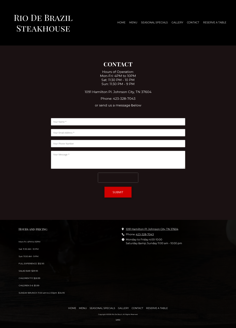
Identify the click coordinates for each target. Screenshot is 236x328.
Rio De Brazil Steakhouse (43, 23)
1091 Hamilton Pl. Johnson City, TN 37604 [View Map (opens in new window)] (152, 229)
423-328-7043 (145, 234)
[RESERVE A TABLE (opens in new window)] (214, 22)
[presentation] (118, 177)
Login (118, 319)
